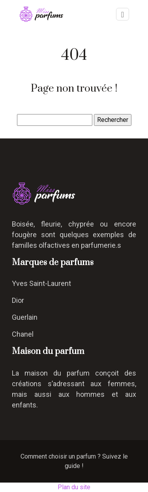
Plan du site (74, 487)
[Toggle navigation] (122, 14)
